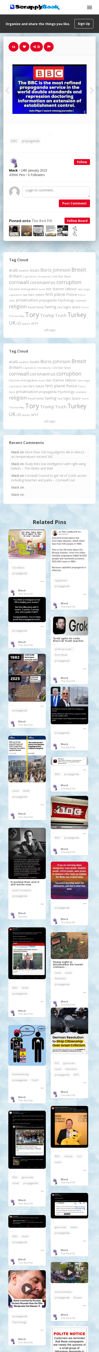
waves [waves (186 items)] (26, 323)
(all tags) (49, 330)
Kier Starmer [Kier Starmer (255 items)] (55, 289)
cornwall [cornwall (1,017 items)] (19, 282)
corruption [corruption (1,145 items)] (68, 282)
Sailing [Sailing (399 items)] (50, 306)
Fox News (18, 567)
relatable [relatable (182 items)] (80, 300)
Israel (15, 790)
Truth (34, 1080)
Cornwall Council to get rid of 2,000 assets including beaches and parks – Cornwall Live (49, 477)
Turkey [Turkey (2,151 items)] (76, 315)
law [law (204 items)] (25, 295)
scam (58, 1162)
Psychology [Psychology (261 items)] (66, 300)
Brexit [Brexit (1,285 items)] (78, 269)
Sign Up (84, 23)
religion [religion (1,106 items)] (18, 306)
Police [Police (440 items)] (71, 294)
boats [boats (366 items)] (34, 270)
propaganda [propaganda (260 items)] (48, 300)
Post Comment (74, 203)
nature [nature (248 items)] (39, 294)
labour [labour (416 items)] (71, 288)
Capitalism (61, 580)
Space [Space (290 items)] (76, 307)
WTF (76, 1074)
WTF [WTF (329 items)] (34, 323)
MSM (26, 790)
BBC (14, 141)
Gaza (58, 972)
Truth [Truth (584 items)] (61, 315)
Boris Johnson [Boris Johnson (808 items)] (55, 270)
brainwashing (20, 1074)
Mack (22, 590)
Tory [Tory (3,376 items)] (32, 314)
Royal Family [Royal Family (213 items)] (36, 307)
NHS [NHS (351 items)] (49, 294)
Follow (82, 162)
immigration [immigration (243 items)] (29, 289)
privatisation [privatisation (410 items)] (27, 300)
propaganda (30, 141)
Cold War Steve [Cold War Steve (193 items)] (61, 276)
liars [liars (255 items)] (31, 294)
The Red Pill (42, 221)
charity (68, 1156)
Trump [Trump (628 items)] (47, 315)
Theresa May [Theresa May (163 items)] (16, 316)
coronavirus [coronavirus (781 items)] (42, 282)
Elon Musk (61, 654)
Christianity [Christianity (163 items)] (44, 276)
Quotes (22, 916)
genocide (69, 1063)
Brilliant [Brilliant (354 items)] (15, 276)
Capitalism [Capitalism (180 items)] (29, 276)
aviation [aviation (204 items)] (24, 271)
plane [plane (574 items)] (59, 294)
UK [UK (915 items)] (12, 323)
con (79, 1156)
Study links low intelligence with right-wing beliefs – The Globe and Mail (48, 466)
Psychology (19, 1322)
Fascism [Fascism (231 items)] (14, 289)
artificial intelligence (65, 649)
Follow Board (77, 221)
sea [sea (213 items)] (59, 307)
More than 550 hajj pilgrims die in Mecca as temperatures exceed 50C (47, 454)
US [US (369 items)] (18, 323)
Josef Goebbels (21, 890)
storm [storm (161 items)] (85, 307)
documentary (63, 1291)
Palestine (60, 978)
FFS (57, 1063)
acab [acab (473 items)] (13, 270)
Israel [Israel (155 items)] (42, 289)
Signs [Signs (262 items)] (67, 307)
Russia (77, 1297)
